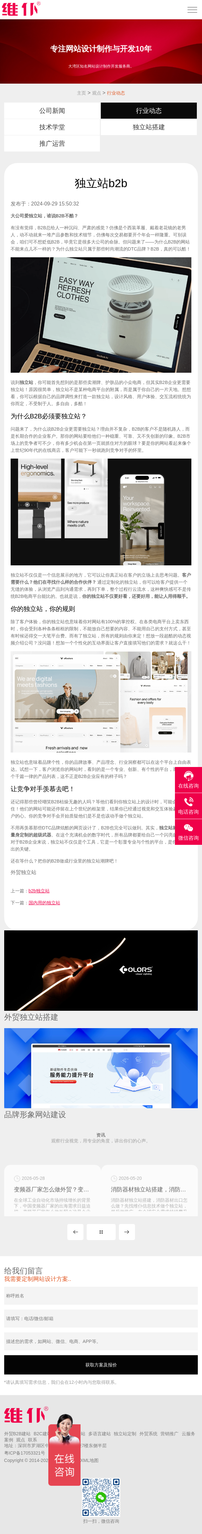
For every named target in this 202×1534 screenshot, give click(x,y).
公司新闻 (52, 110)
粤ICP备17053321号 (24, 1453)
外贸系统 (148, 1433)
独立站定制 (125, 1433)
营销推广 (169, 1433)
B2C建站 (42, 1433)
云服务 (188, 1433)
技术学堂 (52, 127)
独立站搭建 (149, 127)
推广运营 (52, 143)
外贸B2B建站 (17, 1433)
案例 (8, 1439)
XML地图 (89, 1460)
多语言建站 (99, 1433)
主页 (81, 93)
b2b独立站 (39, 890)
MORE (101, 1232)
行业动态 (116, 93)
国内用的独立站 (44, 902)
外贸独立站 (23, 872)
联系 (32, 1439)
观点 (96, 93)
